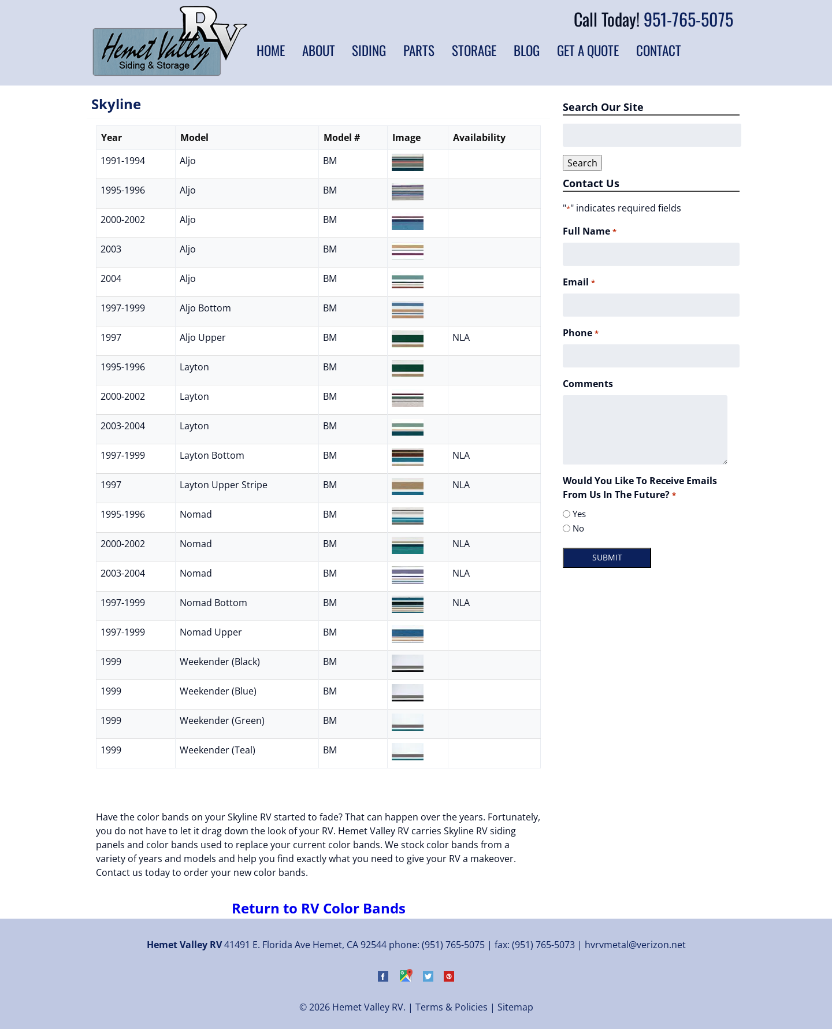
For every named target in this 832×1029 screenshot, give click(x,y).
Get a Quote (588, 50)
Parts (418, 50)
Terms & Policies (451, 1007)
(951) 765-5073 (543, 944)
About (318, 50)
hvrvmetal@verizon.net (635, 944)
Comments (588, 383)
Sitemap (515, 1007)
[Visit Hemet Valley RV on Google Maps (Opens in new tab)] (406, 978)
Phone (580, 333)
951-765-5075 (688, 19)
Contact (658, 50)
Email (579, 282)
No (578, 528)
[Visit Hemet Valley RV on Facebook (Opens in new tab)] (383, 978)
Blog (527, 50)
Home (271, 50)
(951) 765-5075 (453, 944)
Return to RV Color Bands (319, 907)
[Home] (169, 72)
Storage (474, 50)
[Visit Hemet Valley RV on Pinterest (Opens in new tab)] (449, 978)
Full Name (589, 231)
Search (582, 163)
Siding (369, 50)
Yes (579, 513)
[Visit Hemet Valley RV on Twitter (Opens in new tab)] (428, 978)
